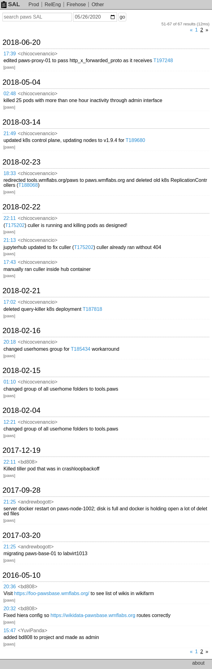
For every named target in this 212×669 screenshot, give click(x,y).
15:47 (9, 630)
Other (98, 4)
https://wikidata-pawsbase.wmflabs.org (92, 615)
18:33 (9, 173)
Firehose (76, 4)
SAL (10, 4)
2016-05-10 (21, 575)
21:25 (9, 501)
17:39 (9, 53)
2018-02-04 (21, 410)
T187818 (92, 309)
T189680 (135, 140)
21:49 (9, 133)
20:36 (9, 586)
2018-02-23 (21, 162)
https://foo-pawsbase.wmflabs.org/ (51, 593)
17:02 (9, 302)
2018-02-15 (21, 370)
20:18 (9, 342)
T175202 (15, 225)
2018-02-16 (21, 330)
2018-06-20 (21, 42)
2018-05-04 (21, 82)
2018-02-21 (21, 290)
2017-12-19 (21, 450)
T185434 (80, 349)
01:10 (9, 381)
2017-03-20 (21, 535)
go (122, 16)
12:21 (9, 422)
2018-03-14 (21, 122)
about (198, 663)
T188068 (28, 185)
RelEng (53, 4)
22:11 (9, 218)
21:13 (9, 240)
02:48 (9, 93)
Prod (33, 4)
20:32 (9, 608)
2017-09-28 (21, 490)
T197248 (163, 60)
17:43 (9, 262)
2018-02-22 (21, 206)
